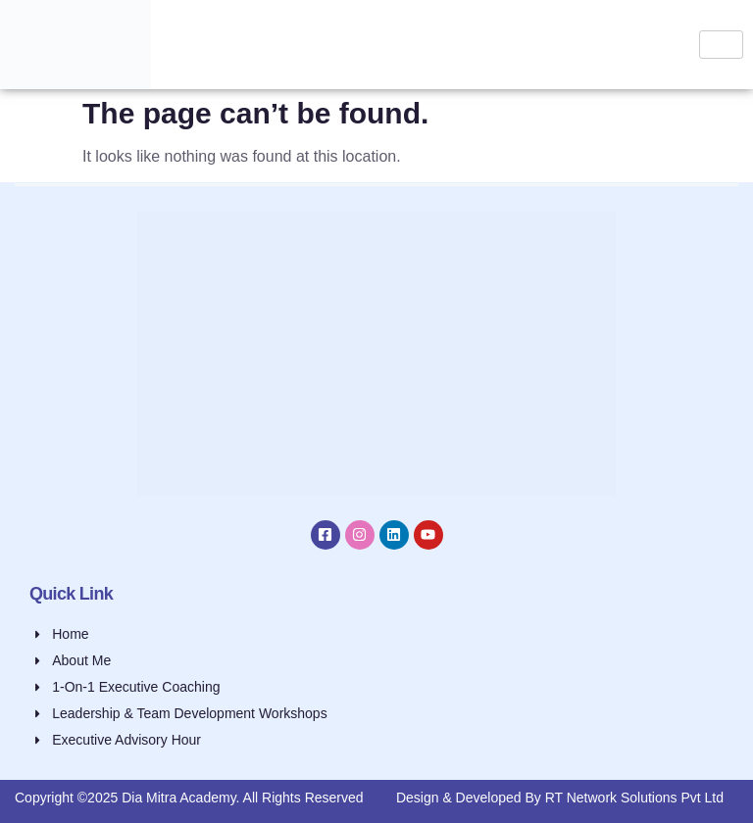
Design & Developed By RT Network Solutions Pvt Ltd (560, 797)
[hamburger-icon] (721, 44)
